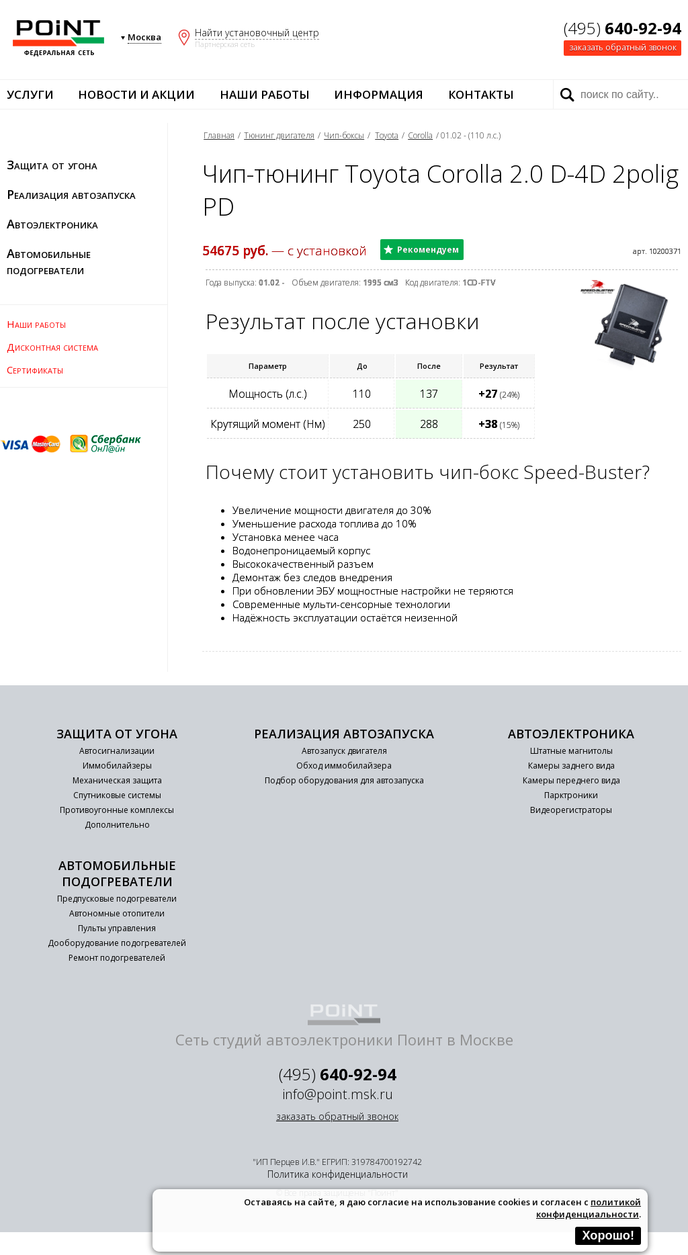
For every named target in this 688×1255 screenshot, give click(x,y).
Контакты (481, 94)
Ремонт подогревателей (117, 957)
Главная (219, 135)
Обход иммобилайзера (344, 765)
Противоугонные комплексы (117, 810)
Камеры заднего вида (571, 765)
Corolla (420, 135)
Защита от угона (52, 165)
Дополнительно (117, 824)
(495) (622, 28)
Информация (378, 94)
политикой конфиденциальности (588, 1208)
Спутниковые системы (117, 795)
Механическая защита (117, 780)
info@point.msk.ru (337, 1094)
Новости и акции (136, 94)
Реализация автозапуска (71, 194)
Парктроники (571, 795)
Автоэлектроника (52, 224)
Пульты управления (117, 928)
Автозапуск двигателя (344, 750)
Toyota (386, 135)
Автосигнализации (117, 750)
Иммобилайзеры (117, 765)
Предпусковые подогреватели (117, 898)
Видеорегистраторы (571, 810)
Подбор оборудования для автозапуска (344, 780)
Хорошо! (608, 1235)
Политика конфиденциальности (337, 1174)
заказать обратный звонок (623, 47)
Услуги (30, 94)
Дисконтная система (52, 346)
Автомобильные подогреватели (49, 261)
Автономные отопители (117, 913)
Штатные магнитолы (571, 750)
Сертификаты (35, 369)
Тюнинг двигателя (279, 135)
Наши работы (265, 94)
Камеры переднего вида (571, 780)
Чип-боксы (344, 135)
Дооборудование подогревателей (117, 943)
